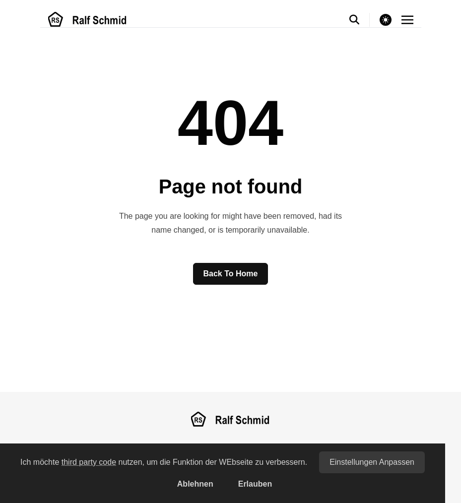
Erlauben (255, 484)
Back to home (230, 273)
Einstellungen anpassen (371, 462)
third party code (89, 462)
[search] (359, 20)
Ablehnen (195, 484)
